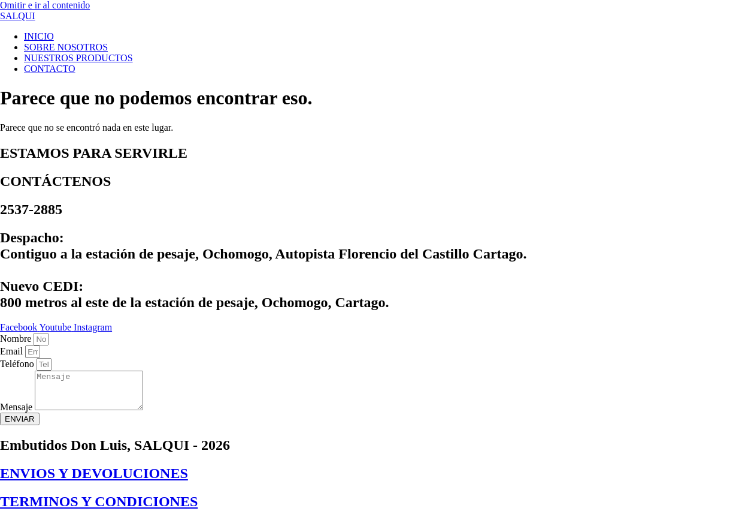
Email (12, 351)
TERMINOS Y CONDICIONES (99, 508)
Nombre (17, 338)
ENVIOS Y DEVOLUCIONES (94, 480)
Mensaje (17, 414)
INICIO (39, 36)
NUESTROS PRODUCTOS (78, 58)
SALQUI (17, 16)
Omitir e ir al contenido (45, 5)
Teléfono (18, 364)
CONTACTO (49, 69)
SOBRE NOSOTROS (66, 47)
